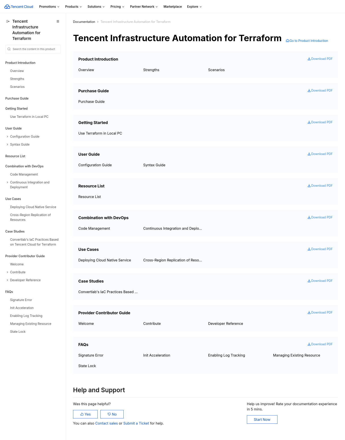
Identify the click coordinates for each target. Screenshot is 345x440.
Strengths (151, 70)
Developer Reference (225, 323)
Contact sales (107, 423)
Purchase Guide (17, 98)
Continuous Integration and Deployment (173, 228)
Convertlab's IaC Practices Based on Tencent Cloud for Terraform (108, 292)
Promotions (49, 7)
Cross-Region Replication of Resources (173, 260)
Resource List (15, 156)
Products (73, 7)
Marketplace (172, 6)
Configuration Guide (95, 165)
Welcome (86, 323)
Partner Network (144, 7)
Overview (86, 70)
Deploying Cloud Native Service (104, 260)
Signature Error (90, 355)
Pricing (117, 7)
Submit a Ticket (136, 423)
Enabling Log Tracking (226, 355)
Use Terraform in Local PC (100, 133)
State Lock (87, 366)
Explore (194, 7)
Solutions (96, 7)
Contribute (152, 323)
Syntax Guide (154, 165)
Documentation (84, 22)
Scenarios (216, 70)
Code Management (94, 228)
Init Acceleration (156, 355)
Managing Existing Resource (296, 355)
